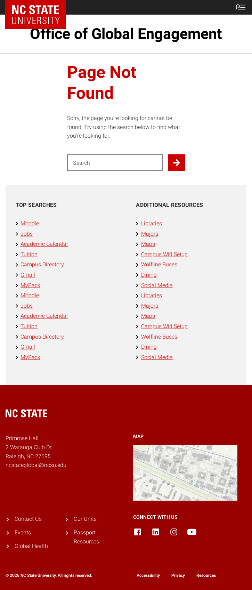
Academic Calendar (44, 244)
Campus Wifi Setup (164, 254)
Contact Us (28, 519)
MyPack (30, 285)
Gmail (28, 275)
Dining (149, 275)
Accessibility (148, 575)
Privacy (178, 575)
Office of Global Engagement (126, 33)
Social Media (157, 285)
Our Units (85, 519)
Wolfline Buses (159, 264)
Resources (206, 575)
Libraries (151, 223)
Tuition (29, 254)
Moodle (30, 223)
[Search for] (115, 162)
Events (23, 532)
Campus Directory (42, 264)
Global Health (31, 546)
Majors (149, 234)
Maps (148, 244)
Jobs (27, 234)
